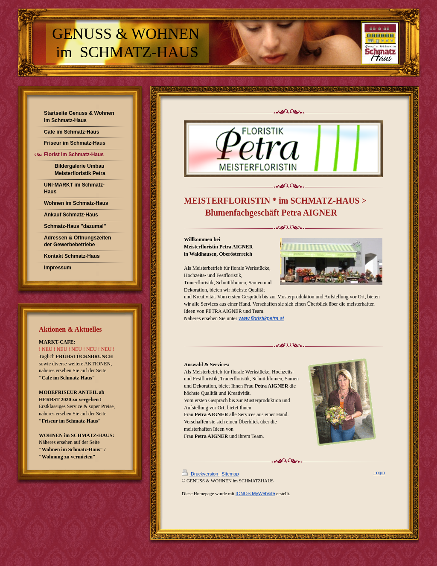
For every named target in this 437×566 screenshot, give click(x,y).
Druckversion (200, 473)
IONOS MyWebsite (255, 493)
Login (379, 472)
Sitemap (230, 473)
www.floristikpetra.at (261, 318)
